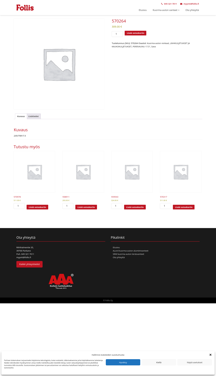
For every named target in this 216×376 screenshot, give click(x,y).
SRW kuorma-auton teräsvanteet (128, 254)
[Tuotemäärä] (117, 34)
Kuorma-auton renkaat (158, 43)
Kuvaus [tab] (21, 116)
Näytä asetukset (194, 362)
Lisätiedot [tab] (33, 116)
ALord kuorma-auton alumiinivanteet (130, 250)
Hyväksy (123, 362)
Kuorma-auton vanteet (166, 10)
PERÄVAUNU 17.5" (141, 46)
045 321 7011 (169, 3)
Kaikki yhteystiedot (29, 264)
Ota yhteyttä (192, 10)
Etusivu (143, 10)
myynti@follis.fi (189, 3)
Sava (153, 46)
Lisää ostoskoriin (135, 33)
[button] (210, 354)
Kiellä (158, 362)
